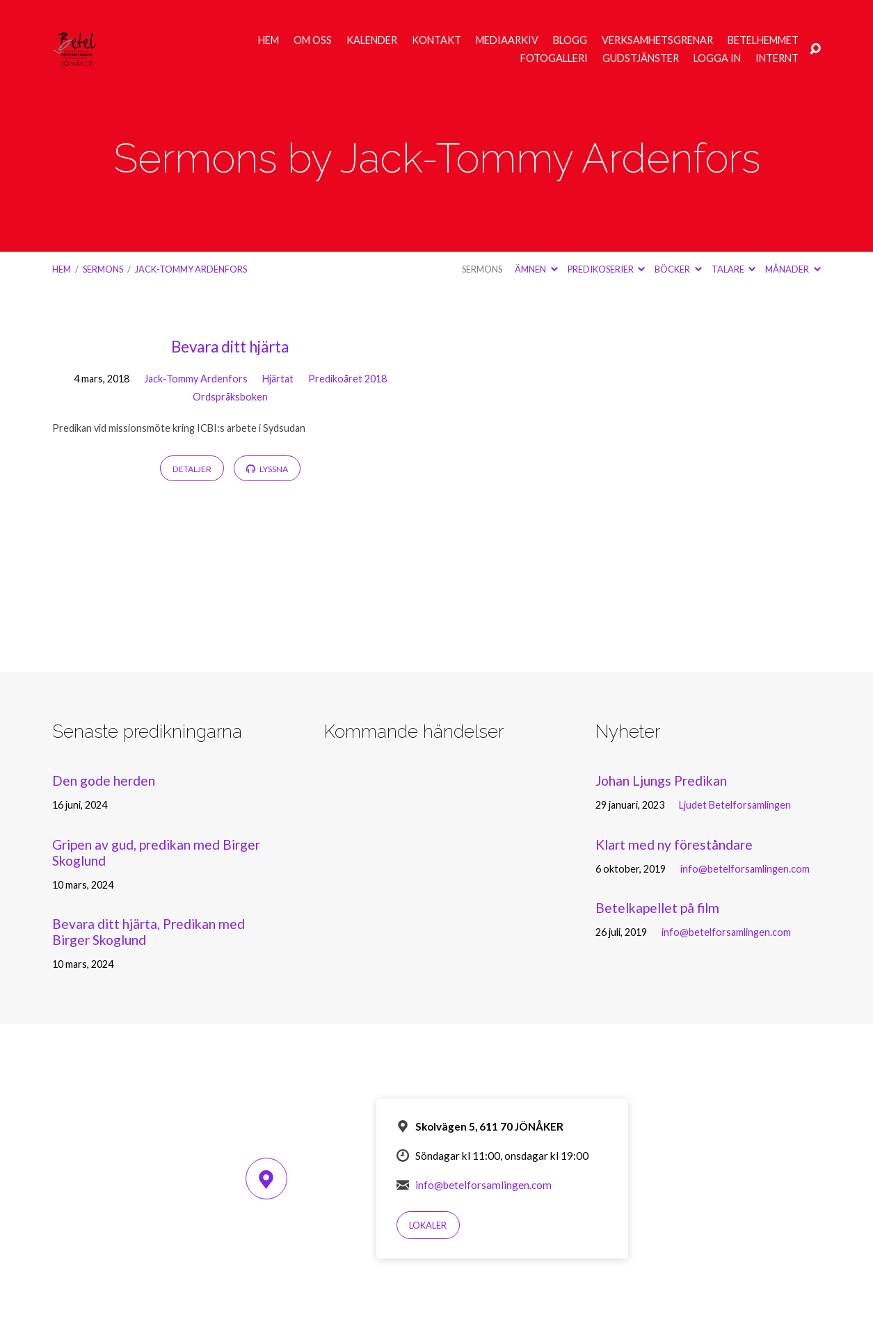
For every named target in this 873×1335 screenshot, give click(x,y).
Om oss (313, 40)
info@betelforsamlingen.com (745, 869)
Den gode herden (103, 780)
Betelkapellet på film (657, 908)
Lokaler (428, 1225)
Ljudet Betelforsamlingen (735, 805)
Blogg (570, 40)
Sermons (103, 269)
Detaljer (192, 469)
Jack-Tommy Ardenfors (191, 269)
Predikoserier (606, 269)
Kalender (371, 40)
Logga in (717, 58)
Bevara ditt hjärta (230, 346)
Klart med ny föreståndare (674, 844)
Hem (268, 40)
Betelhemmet (763, 40)
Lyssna (267, 469)
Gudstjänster (640, 58)
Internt (777, 58)
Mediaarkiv (507, 40)
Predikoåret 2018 (347, 379)
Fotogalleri (554, 58)
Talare (733, 269)
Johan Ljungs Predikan (661, 780)
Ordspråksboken (230, 397)
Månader (792, 269)
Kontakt (436, 40)
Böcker (678, 269)
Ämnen (536, 269)
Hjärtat (278, 379)
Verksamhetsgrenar (657, 40)
